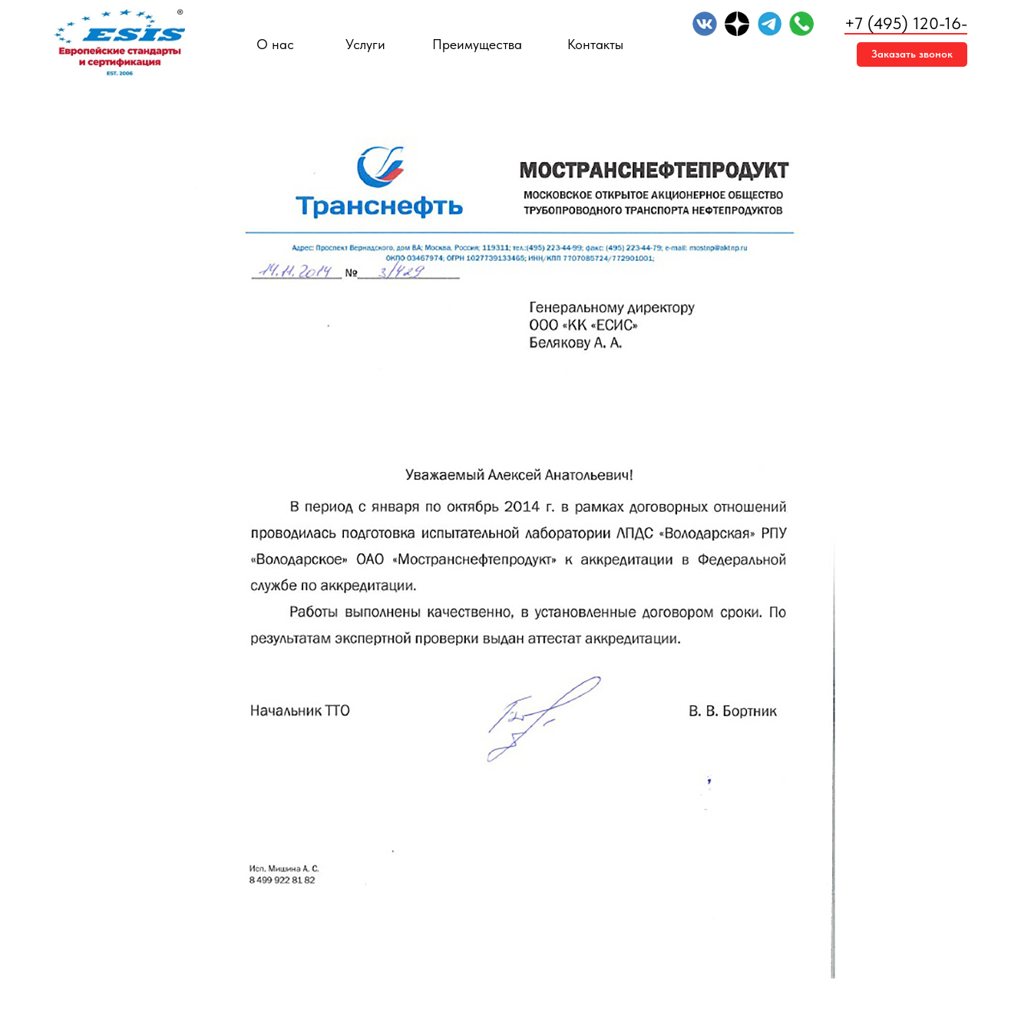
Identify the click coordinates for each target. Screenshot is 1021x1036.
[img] (704, 24)
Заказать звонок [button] (912, 54)
